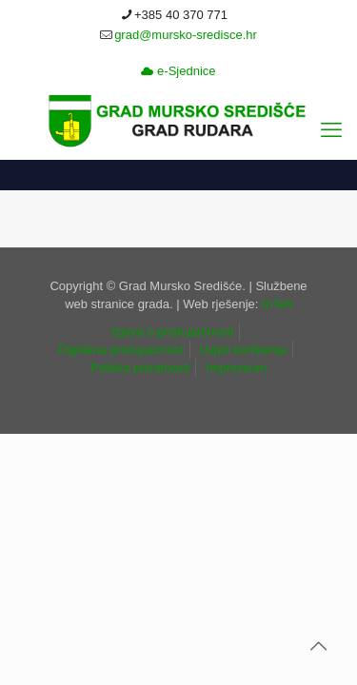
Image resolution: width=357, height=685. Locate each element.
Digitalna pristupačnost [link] (121, 349)
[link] (178, 120)
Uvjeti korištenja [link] (243, 349)
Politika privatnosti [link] (140, 368)
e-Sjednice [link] (178, 71)
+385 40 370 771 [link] (181, 15)
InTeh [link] (277, 304)
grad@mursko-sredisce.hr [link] (185, 35)
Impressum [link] (236, 368)
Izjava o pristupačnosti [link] (172, 331)
